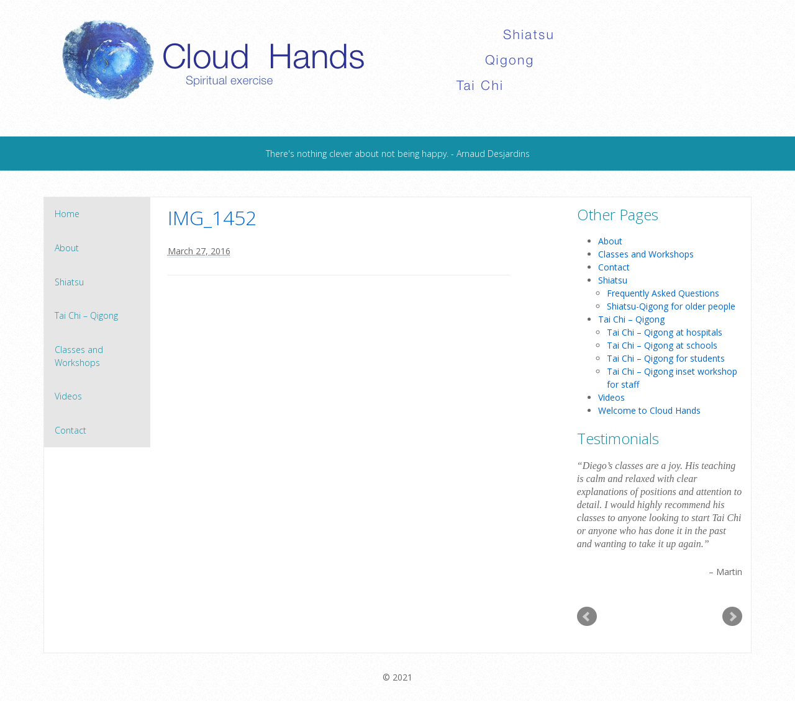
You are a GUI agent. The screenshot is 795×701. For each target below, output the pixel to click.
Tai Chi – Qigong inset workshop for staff (672, 377)
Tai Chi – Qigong (86, 315)
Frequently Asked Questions (663, 293)
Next (732, 617)
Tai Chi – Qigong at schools (662, 345)
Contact (70, 430)
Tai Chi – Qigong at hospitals (664, 332)
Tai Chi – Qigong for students (666, 358)
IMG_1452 (212, 217)
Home (67, 214)
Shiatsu (69, 282)
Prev (587, 617)
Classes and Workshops (79, 356)
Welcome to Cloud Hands (649, 410)
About (67, 248)
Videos (68, 396)
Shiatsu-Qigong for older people (671, 306)
